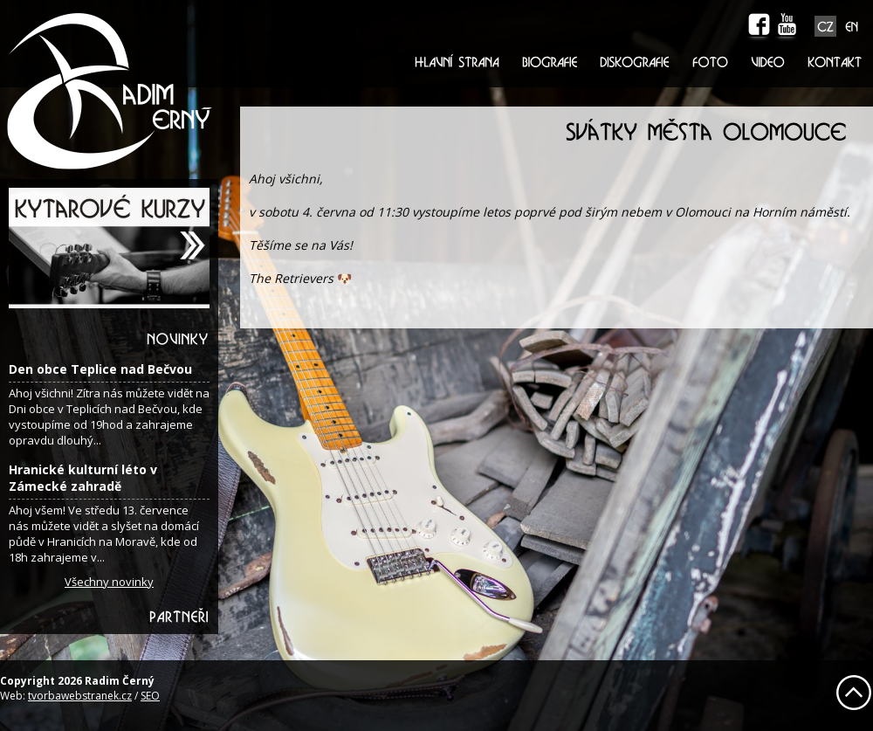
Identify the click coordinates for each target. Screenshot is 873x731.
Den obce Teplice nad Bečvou (100, 369)
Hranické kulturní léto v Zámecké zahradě (83, 477)
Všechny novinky (109, 582)
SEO (150, 695)
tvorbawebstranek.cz (80, 695)
